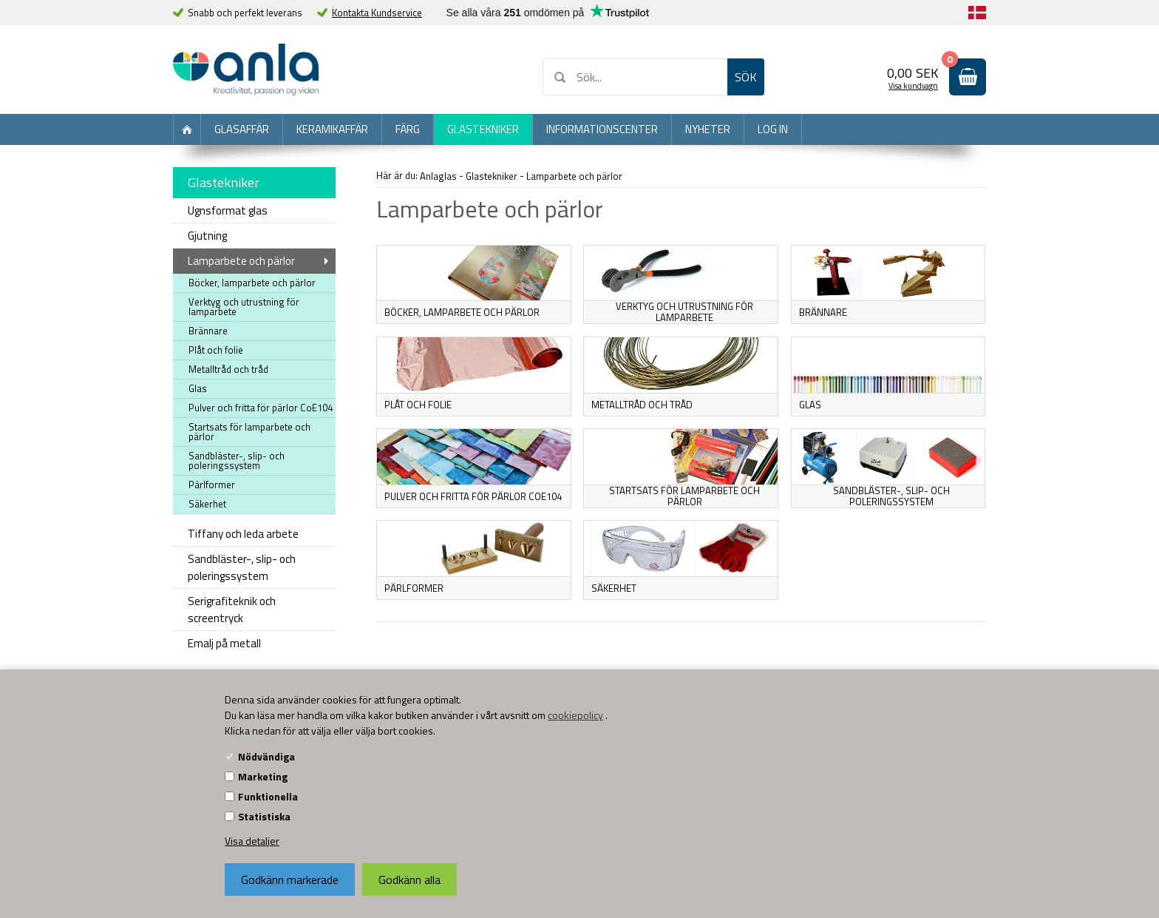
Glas (810, 404)
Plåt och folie (215, 349)
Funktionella (268, 796)
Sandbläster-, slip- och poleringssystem (891, 496)
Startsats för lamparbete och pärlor (249, 431)
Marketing (263, 776)
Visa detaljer (252, 840)
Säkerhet (207, 503)
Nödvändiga (266, 756)
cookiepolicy (575, 715)
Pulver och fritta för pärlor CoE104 (260, 407)
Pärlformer (211, 484)
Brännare (208, 330)
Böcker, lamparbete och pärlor (252, 282)
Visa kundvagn (913, 86)
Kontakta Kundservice (377, 12)
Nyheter (707, 129)
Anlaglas (438, 176)
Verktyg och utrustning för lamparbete (243, 306)
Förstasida (187, 129)
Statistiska (264, 816)
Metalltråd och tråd (228, 369)
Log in (773, 129)
